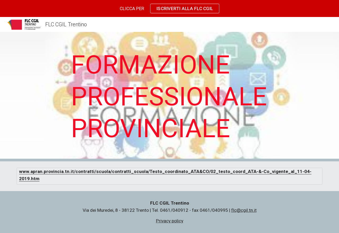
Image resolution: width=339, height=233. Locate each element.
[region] (169, 8)
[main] (169, 96)
